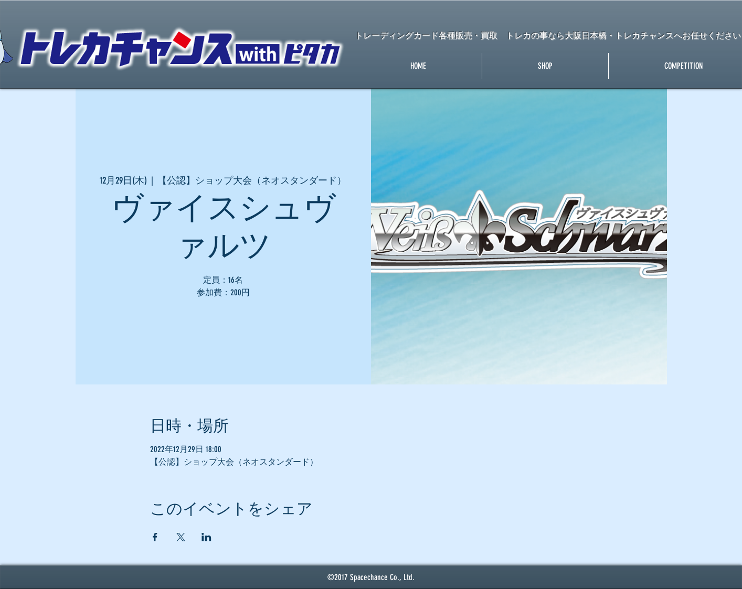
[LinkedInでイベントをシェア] (206, 537)
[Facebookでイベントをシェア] (155, 537)
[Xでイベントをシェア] (181, 537)
